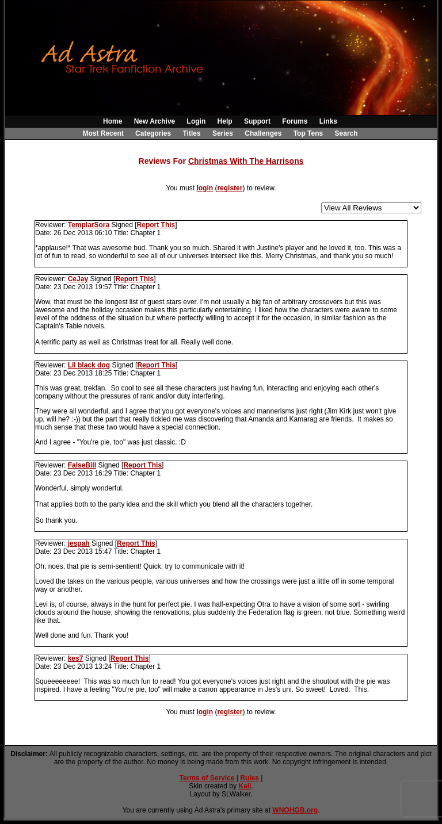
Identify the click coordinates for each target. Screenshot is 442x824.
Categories (153, 133)
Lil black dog (89, 365)
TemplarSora (88, 225)
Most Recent (102, 133)
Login (196, 121)
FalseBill (82, 465)
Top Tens (308, 133)
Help (225, 121)
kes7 (75, 658)
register (229, 188)
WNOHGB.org (295, 810)
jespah (79, 543)
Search (346, 133)
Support (257, 121)
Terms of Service (207, 778)
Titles (191, 133)
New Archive (155, 121)
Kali (244, 786)
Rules (249, 778)
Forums (294, 121)
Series (222, 133)
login (204, 188)
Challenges (263, 133)
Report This (156, 225)
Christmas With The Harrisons (246, 161)
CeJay (78, 279)
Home (112, 121)
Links (328, 121)
